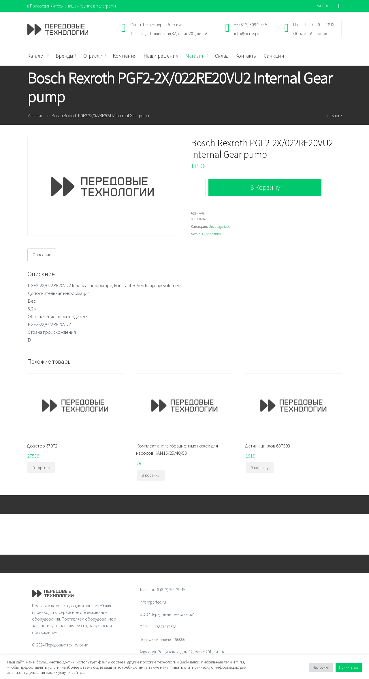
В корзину (265, 187)
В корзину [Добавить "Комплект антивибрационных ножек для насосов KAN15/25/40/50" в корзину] (150, 475)
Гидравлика (211, 234)
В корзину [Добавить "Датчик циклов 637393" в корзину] (259, 467)
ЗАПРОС (322, 5)
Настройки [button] (320, 667)
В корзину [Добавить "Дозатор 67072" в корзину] (41, 467)
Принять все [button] (348, 667)
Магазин (35, 115)
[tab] (41, 255)
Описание (42, 254)
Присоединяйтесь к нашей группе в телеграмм (71, 6)
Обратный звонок (310, 33)
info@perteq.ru (247, 33)
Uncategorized (219, 226)
